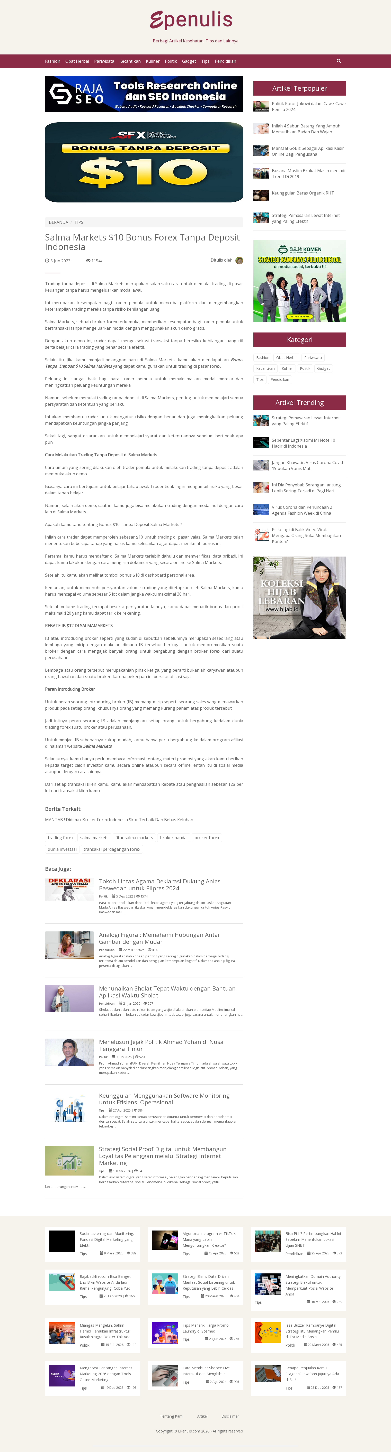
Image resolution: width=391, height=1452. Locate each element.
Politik (171, 61)
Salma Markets (97, 746)
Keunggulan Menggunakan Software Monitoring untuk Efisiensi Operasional (164, 1099)
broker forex (206, 837)
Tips (205, 61)
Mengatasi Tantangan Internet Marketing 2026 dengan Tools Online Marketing (106, 1373)
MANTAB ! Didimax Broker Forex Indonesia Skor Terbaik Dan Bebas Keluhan (119, 819)
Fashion (52, 61)
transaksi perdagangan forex (112, 849)
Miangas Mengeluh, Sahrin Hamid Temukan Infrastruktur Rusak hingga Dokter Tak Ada (105, 1331)
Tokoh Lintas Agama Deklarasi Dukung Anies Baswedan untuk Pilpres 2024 (159, 884)
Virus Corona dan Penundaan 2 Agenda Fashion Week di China (302, 510)
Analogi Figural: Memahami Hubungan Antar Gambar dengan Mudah (159, 938)
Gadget (189, 61)
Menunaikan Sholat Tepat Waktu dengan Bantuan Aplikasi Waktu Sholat (167, 991)
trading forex (60, 837)
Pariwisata (104, 61)
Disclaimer (230, 1416)
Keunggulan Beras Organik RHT (303, 193)
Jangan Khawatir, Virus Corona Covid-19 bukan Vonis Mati (308, 465)
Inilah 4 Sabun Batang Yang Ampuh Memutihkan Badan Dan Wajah (306, 129)
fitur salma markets (134, 837)
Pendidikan (225, 61)
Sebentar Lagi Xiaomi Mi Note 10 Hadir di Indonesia (303, 443)
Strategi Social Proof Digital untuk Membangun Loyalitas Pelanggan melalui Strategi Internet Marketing (163, 1156)
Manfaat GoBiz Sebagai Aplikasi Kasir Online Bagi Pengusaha (308, 151)
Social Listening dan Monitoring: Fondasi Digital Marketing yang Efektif (107, 1239)
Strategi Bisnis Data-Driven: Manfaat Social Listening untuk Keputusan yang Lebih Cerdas (209, 1282)
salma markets (94, 837)
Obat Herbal (77, 61)
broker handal (174, 837)
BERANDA (58, 222)
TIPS (78, 222)
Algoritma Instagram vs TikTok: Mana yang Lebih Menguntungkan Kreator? (209, 1239)
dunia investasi (62, 849)
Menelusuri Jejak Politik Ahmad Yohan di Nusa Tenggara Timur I (161, 1045)
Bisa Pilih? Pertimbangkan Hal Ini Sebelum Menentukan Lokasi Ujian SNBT (313, 1239)
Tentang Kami (171, 1416)
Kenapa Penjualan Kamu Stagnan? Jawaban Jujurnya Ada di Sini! (312, 1373)
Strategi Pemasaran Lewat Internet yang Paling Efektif (306, 218)
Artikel (202, 1416)
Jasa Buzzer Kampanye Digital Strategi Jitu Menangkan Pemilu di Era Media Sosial (312, 1331)
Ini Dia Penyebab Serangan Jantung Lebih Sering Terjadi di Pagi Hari (306, 488)
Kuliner (153, 61)
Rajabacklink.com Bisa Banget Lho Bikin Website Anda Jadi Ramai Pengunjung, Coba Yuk (105, 1282)
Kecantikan (130, 61)
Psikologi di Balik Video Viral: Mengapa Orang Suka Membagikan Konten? (306, 535)
